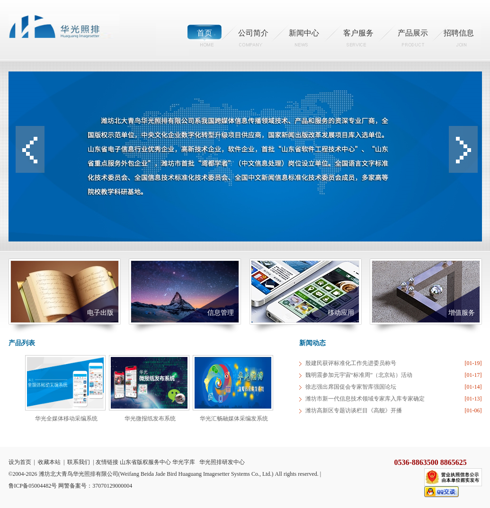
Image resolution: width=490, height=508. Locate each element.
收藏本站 (49, 462)
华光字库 (183, 462)
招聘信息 (459, 33)
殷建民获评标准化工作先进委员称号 (350, 363)
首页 (204, 33)
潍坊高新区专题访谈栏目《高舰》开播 (353, 410)
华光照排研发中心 (222, 462)
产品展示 (413, 33)
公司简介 (253, 33)
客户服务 (358, 33)
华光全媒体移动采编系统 (66, 418)
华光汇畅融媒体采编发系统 (234, 418)
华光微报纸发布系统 (150, 418)
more (281, 343)
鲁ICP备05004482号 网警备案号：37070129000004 (71, 485)
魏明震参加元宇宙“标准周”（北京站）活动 (359, 375)
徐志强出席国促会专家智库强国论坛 (350, 386)
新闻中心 (304, 33)
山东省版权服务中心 (145, 462)
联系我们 (78, 462)
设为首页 (20, 462)
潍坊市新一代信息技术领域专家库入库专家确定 (365, 398)
